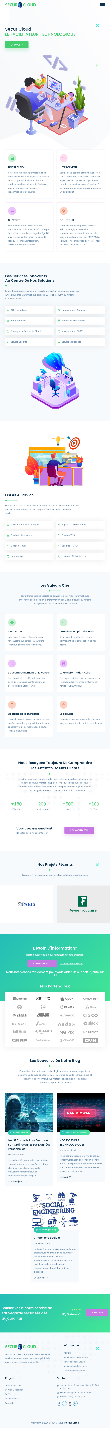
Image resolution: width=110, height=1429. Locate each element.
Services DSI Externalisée (76, 1357)
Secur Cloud (18, 1155)
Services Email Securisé (75, 1366)
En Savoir (15, 1182)
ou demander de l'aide (71, 964)
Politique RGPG (12, 1399)
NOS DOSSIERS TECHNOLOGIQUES (72, 1143)
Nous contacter (78, 831)
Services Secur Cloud (74, 1362)
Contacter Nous (42, 964)
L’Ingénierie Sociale (47, 1238)
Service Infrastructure (74, 1371)
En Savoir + (17, 44)
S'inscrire (97, 1313)
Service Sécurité (13, 1386)
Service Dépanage (14, 1390)
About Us (68, 1353)
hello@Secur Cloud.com (79, 1393)
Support (9, 1403)
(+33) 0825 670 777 (78, 1397)
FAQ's (8, 1395)
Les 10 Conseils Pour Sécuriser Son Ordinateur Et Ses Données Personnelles (29, 1145)
